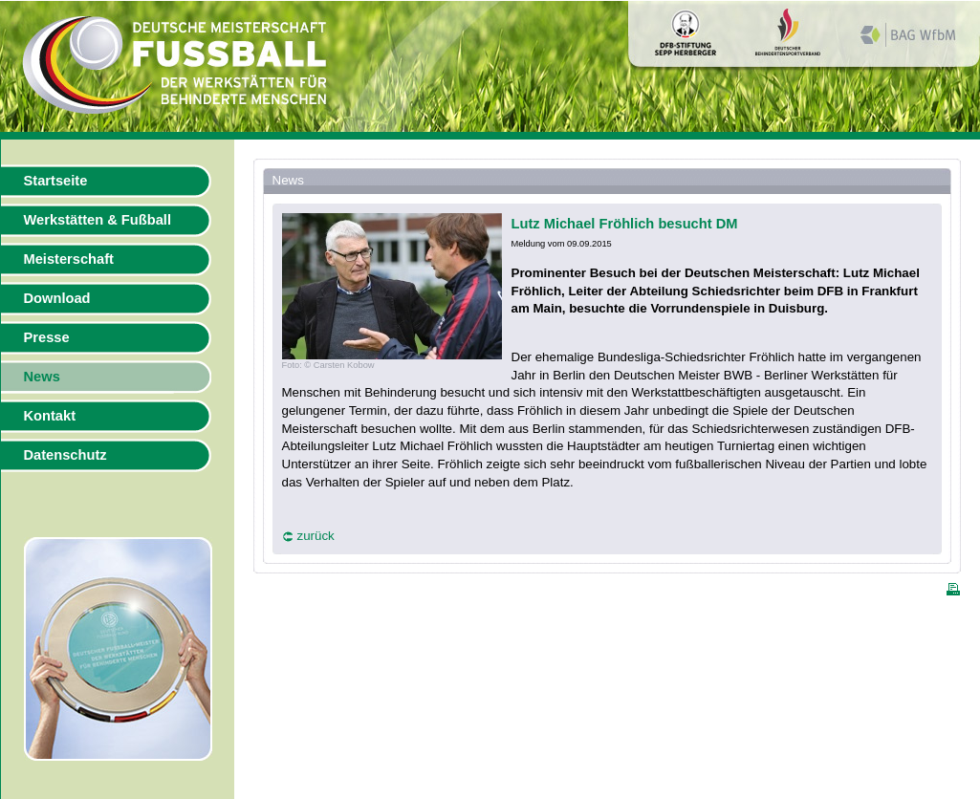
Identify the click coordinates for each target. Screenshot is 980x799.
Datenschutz (65, 455)
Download (57, 298)
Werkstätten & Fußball (97, 219)
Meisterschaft (69, 259)
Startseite (56, 180)
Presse (47, 337)
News (42, 376)
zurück (316, 536)
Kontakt (50, 415)
